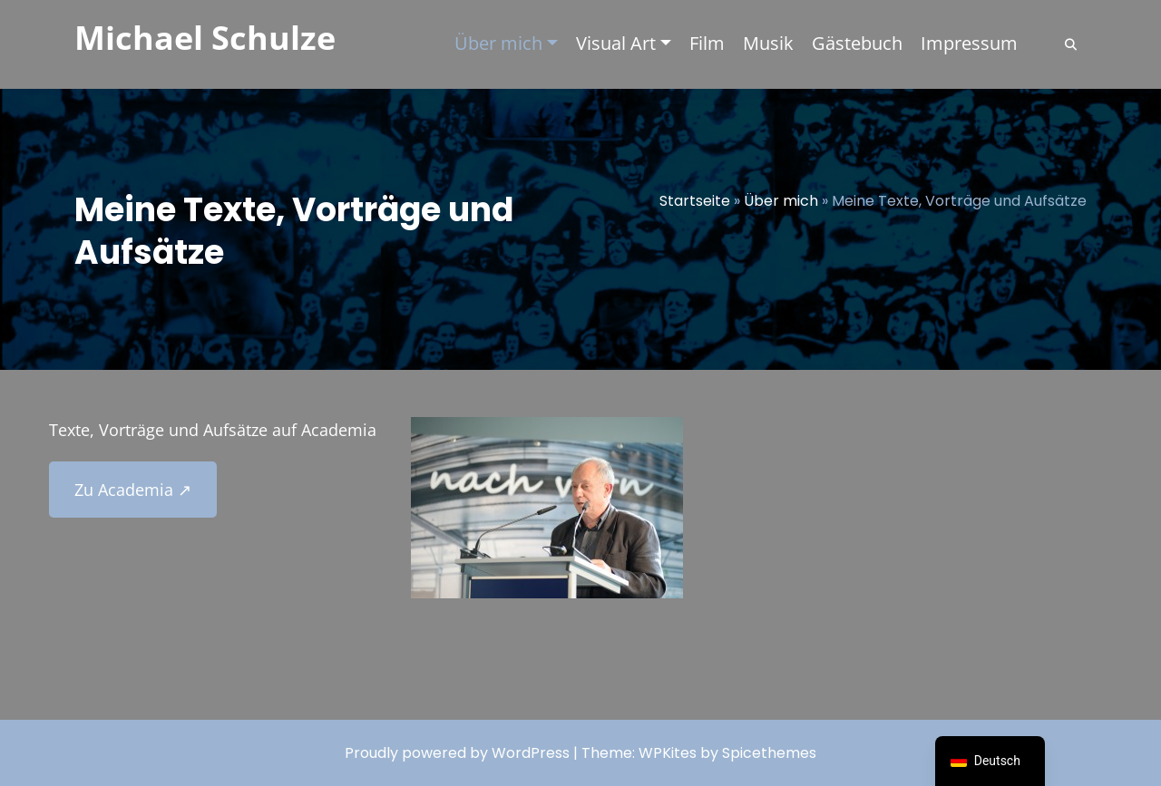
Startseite (694, 200)
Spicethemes (769, 752)
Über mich (781, 200)
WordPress (531, 752)
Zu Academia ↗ (132, 489)
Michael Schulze (205, 37)
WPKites (669, 752)
